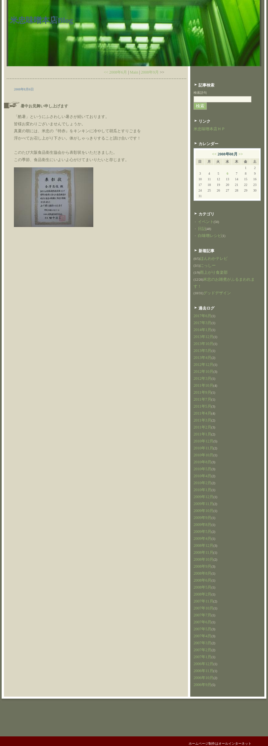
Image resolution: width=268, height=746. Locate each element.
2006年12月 (203, 663)
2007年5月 (202, 629)
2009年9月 (202, 517)
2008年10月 (203, 559)
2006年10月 (203, 677)
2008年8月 (202, 573)
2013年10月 (203, 343)
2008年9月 (150, 72)
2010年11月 (203, 448)
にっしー (208, 265)
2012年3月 (202, 378)
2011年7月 (202, 399)
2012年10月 (203, 371)
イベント (206, 221)
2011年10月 (203, 385)
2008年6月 (202, 580)
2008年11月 (203, 552)
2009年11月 (203, 503)
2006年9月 (202, 684)
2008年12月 (203, 545)
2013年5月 (202, 350)
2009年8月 (202, 524)
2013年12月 (203, 336)
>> (241, 154)
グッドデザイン (217, 293)
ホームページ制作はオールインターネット (220, 743)
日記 (202, 228)
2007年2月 (202, 650)
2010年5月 (202, 469)
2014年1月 (202, 329)
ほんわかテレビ (214, 258)
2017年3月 (202, 322)
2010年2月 (202, 483)
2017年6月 (202, 316)
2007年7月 (202, 615)
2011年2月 (202, 427)
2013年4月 (202, 357)
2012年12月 (203, 364)
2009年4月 (202, 538)
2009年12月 (203, 496)
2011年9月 (202, 392)
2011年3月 (202, 420)
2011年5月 (202, 406)
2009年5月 (202, 531)
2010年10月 (203, 455)
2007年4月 (202, 636)
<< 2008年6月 (115, 72)
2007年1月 (202, 657)
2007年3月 (202, 643)
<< (214, 154)
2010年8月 (202, 462)
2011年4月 (202, 413)
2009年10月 (203, 510)
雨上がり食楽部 (214, 272)
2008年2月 (202, 594)
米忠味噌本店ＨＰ (209, 129)
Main (134, 72)
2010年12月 (203, 441)
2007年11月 (203, 601)
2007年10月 (203, 608)
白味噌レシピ (210, 235)
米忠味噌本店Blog (41, 20)
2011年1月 (202, 434)
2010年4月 (202, 476)
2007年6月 (202, 622)
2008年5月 (202, 587)
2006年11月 (203, 670)
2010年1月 (202, 490)
